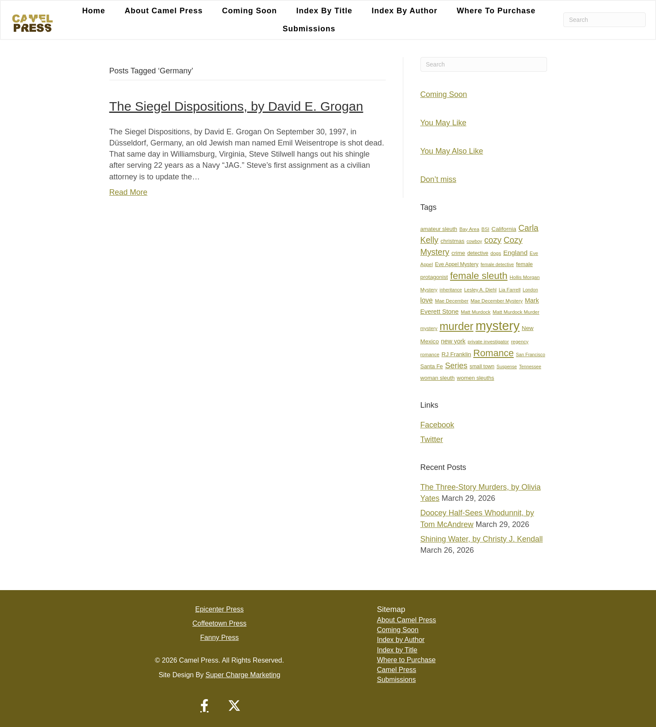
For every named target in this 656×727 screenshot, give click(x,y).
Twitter (431, 439)
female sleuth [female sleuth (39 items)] (479, 275)
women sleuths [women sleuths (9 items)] (475, 378)
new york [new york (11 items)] (453, 341)
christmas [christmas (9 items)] (453, 241)
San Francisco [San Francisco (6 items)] (530, 354)
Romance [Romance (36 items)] (493, 353)
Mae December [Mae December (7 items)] (452, 300)
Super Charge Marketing (243, 675)
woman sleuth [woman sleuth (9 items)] (437, 378)
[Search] (604, 20)
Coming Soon (249, 10)
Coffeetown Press (219, 623)
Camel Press (396, 669)
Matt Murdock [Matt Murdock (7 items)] (475, 312)
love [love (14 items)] (426, 300)
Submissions (309, 29)
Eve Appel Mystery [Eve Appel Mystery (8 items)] (456, 264)
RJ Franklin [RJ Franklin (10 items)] (456, 354)
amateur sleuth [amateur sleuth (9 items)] (438, 229)
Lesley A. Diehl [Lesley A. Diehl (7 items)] (480, 289)
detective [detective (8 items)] (477, 253)
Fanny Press (219, 637)
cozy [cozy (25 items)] (493, 240)
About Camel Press (163, 10)
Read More (128, 192)
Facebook (437, 425)
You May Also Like (451, 151)
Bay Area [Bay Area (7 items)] (469, 229)
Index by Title (324, 10)
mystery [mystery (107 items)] (497, 325)
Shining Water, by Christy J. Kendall (481, 539)
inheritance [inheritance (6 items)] (451, 289)
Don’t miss (438, 179)
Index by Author (404, 10)
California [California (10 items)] (504, 229)
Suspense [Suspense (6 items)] (506, 366)
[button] (204, 705)
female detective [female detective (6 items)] (497, 264)
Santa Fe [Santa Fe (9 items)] (431, 366)
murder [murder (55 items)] (457, 326)
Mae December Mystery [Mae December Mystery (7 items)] (497, 300)
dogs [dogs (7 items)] (495, 253)
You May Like (443, 122)
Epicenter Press (219, 609)
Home (93, 10)
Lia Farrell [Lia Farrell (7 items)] (509, 289)
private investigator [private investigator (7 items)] (488, 341)
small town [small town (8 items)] (482, 367)
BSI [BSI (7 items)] (485, 229)
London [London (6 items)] (530, 289)
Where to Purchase (495, 10)
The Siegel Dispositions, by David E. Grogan (236, 106)
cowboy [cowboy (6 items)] (474, 241)
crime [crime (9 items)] (458, 253)
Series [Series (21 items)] (456, 365)
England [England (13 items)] (515, 252)
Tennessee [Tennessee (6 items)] (530, 366)
